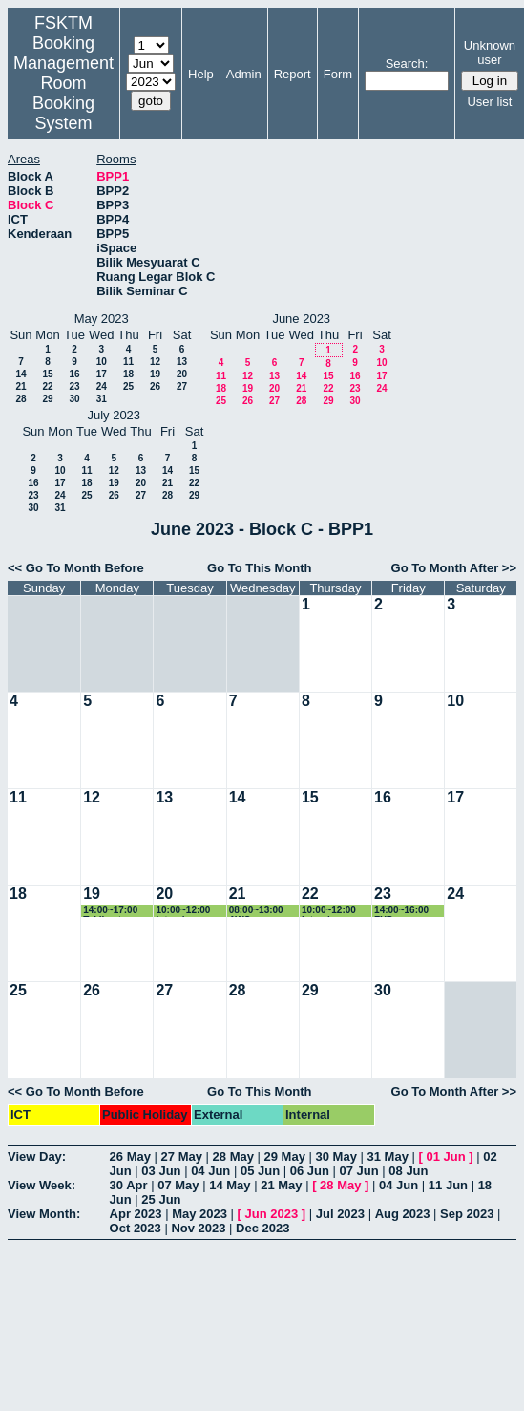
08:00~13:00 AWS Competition (256, 911)
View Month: (44, 1214)
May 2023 (199, 1214)
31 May (388, 1156)
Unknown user (489, 52)
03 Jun (160, 1171)
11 (128, 361)
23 (74, 386)
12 (155, 361)
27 (182, 386)
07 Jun (359, 1171)
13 (182, 361)
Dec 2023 (262, 1228)
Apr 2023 (136, 1214)
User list (489, 102)
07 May (178, 1185)
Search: (407, 63)
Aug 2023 (402, 1214)
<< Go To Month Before (76, 568)
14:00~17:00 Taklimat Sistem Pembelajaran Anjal (114, 911)
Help (201, 74)
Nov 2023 (198, 1228)
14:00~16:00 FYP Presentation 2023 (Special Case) (404, 911)
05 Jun (260, 1171)
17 (101, 374)
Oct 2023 (135, 1228)
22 (47, 386)
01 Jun (445, 1156)
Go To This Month (259, 568)
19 (155, 374)
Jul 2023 (340, 1214)
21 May (281, 1185)
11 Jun (448, 1185)
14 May (229, 1185)
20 (182, 374)
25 (128, 386)
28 (20, 399)
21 (20, 386)
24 (101, 386)
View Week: (41, 1185)
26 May (130, 1156)
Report (292, 74)
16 (74, 374)
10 (101, 361)
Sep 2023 (466, 1214)
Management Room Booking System (63, 93)
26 (155, 386)
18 (128, 374)
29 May (284, 1156)
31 (101, 399)
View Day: (37, 1156)
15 (47, 374)
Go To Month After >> (453, 568)
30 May (336, 1156)
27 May (181, 1156)
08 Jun (408, 1171)
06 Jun (309, 1171)
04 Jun (210, 1171)
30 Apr (129, 1185)
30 (74, 399)
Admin (244, 74)
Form (338, 74)
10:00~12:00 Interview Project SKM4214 (183, 911)
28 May (233, 1156)
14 (20, 374)
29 (47, 399)
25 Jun (160, 1199)
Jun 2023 (272, 1214)
